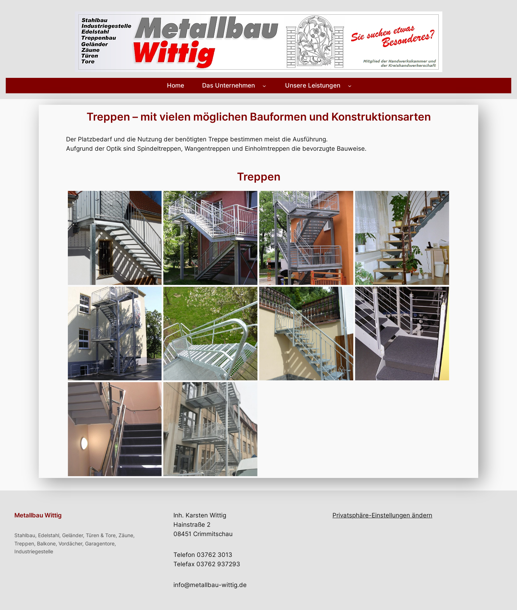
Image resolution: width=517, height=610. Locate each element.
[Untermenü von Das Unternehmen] (264, 85)
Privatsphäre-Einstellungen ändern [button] (382, 515)
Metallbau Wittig (38, 515)
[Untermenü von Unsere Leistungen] (349, 85)
